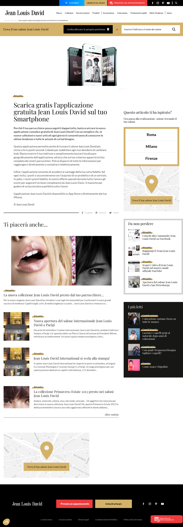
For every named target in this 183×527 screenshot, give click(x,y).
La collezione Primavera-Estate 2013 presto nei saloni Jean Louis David (71, 385)
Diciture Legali (83, 511)
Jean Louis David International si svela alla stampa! (75, 350)
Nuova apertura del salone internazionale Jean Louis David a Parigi (76, 314)
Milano (151, 146)
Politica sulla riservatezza (133, 511)
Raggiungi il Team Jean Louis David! (158, 252)
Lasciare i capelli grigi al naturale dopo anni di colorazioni (156, 335)
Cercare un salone (65, 511)
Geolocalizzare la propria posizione (88, 29)
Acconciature (109, 13)
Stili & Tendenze (157, 13)
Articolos (14, 20)
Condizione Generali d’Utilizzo (106, 511)
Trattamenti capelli (139, 13)
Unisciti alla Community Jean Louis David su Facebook (159, 237)
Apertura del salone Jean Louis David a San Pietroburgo (159, 284)
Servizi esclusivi (83, 13)
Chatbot (71, 3)
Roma (151, 134)
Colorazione (123, 13)
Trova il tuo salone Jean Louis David (151, 200)
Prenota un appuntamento (127, 2)
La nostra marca (46, 511)
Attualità (18, 96)
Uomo (169, 13)
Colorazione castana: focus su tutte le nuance (159, 320)
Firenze (151, 158)
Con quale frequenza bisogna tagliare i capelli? (159, 352)
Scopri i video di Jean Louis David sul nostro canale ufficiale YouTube (157, 268)
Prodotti (96, 13)
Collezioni (69, 13)
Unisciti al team (96, 3)
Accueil (7, 20)
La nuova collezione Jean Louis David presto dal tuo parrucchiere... (57, 286)
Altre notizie (112, 406)
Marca (59, 13)
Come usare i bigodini (155, 366)
